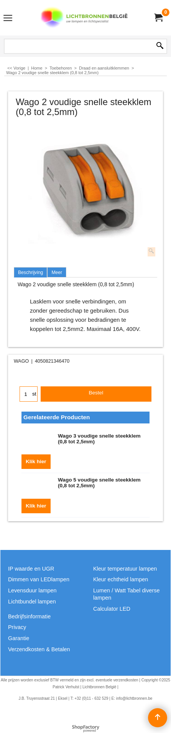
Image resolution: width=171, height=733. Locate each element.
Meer (56, 272)
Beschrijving (30, 272)
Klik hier (36, 461)
